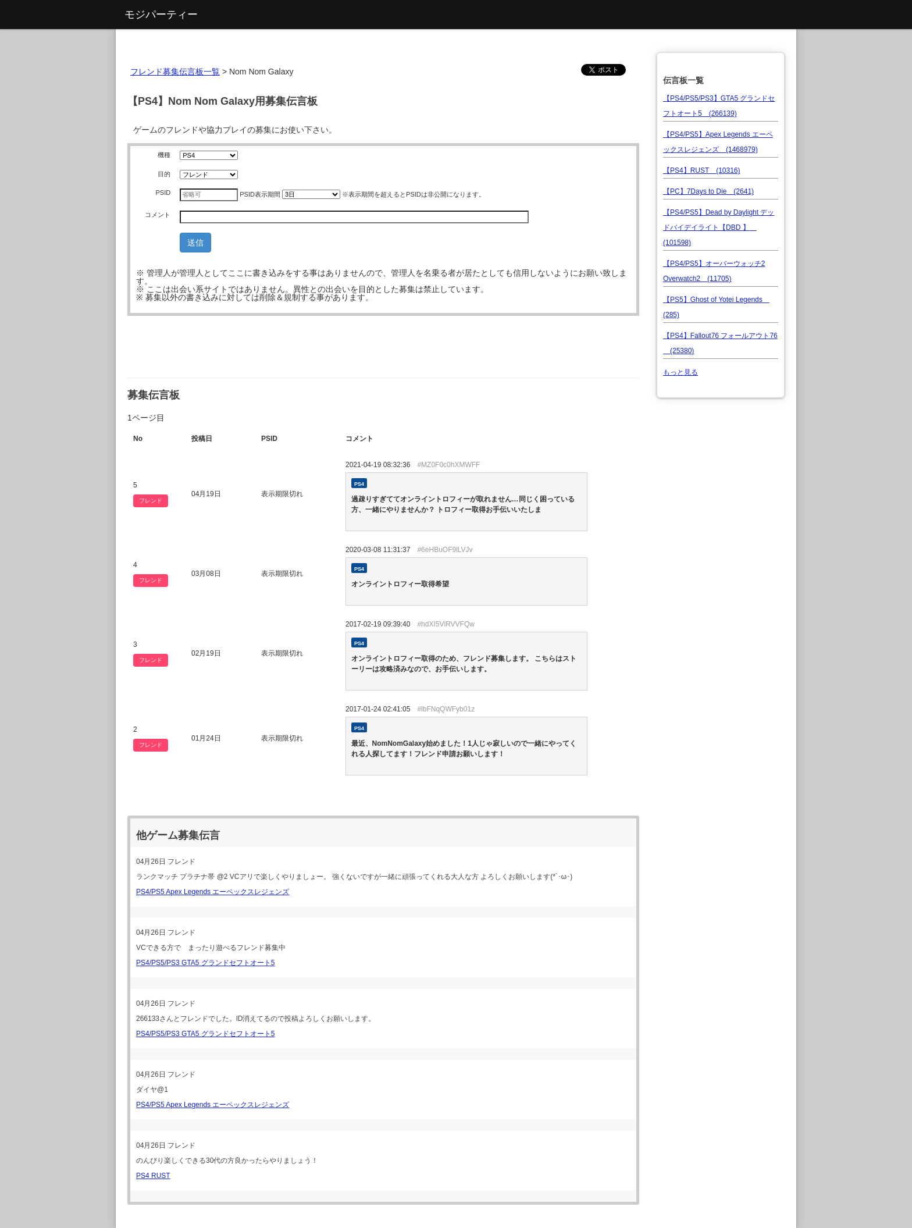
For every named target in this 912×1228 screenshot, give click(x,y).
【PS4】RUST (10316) (701, 170)
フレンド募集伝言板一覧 (175, 71)
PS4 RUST (153, 1176)
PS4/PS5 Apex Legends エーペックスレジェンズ (212, 892)
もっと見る (680, 372)
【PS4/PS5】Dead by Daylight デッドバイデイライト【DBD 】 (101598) (718, 227)
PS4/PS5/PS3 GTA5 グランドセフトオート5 (205, 963)
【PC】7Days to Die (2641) (708, 191)
